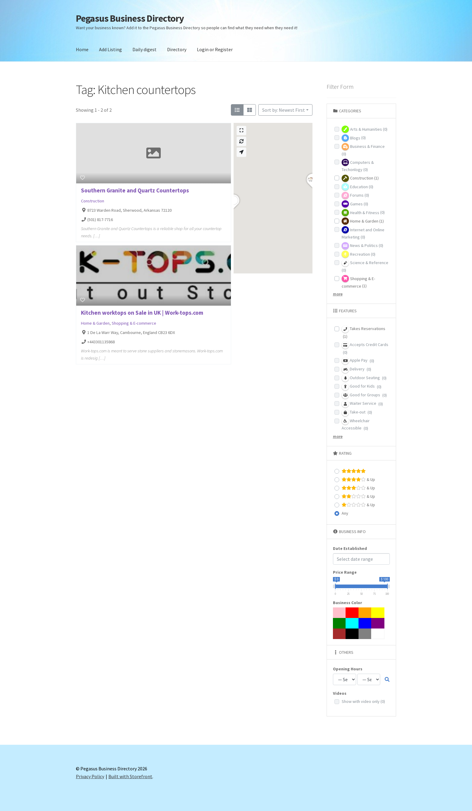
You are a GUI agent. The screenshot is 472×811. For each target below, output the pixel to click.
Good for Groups (364, 395)
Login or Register (215, 49)
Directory (176, 49)
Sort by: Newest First (283, 110)
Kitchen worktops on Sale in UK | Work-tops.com (142, 312)
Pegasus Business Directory (130, 18)
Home (82, 49)
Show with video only (363, 701)
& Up (358, 479)
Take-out (357, 412)
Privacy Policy (90, 776)
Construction (92, 201)
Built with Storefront (130, 776)
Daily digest (144, 49)
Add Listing (110, 49)
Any (345, 513)
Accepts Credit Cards (365, 348)
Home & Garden (95, 323)
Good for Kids (361, 386)
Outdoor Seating (364, 378)
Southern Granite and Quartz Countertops (135, 190)
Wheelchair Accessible (356, 424)
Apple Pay (358, 360)
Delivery (356, 369)
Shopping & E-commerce (134, 323)
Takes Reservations (363, 332)
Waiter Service (362, 403)
